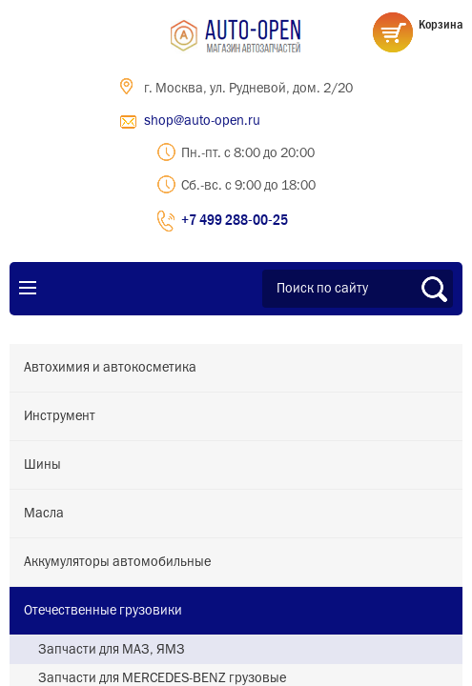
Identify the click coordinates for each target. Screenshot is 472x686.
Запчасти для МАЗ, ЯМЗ (111, 650)
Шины (42, 465)
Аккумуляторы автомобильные (117, 562)
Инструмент (59, 416)
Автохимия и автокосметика (110, 367)
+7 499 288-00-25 (234, 219)
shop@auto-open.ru (202, 121)
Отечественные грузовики (103, 610)
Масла (44, 513)
